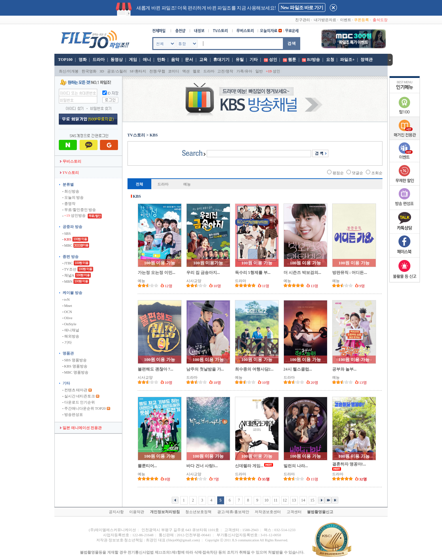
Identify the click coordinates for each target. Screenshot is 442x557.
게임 (133, 59)
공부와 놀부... (344, 369)
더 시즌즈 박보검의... (302, 272)
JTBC (68, 263)
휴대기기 (221, 59)
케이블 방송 (72, 293)
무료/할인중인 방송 (79, 210)
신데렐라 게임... (249, 465)
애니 (147, 59)
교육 (203, 59)
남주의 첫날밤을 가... (205, 369)
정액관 (366, 59)
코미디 (173, 71)
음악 (175, 59)
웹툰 (292, 59)
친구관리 (302, 20)
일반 (259, 71)
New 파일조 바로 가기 (301, 7)
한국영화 (89, 71)
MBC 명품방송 (75, 372)
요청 (330, 59)
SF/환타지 (138, 71)
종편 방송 (71, 257)
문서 (189, 59)
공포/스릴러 (117, 71)
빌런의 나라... (296, 465)
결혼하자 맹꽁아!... (349, 464)
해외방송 (71, 336)
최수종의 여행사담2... (254, 369)
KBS (67, 239)
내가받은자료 (325, 20)
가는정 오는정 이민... (156, 272)
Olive (67, 318)
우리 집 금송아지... (203, 272)
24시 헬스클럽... (298, 369)
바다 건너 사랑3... (202, 465)
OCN (67, 312)
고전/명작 (225, 71)
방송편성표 (73, 414)
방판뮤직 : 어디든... (349, 272)
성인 (273, 59)
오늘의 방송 (73, 197)
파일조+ (347, 59)
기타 (254, 59)
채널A (68, 275)
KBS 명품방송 (75, 366)
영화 (83, 59)
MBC (67, 245)
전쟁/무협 (157, 71)
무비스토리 (70, 161)
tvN (66, 299)
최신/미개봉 (69, 71)
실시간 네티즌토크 (79, 396)
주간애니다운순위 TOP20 (84, 408)
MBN (68, 281)
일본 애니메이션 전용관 (81, 428)
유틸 (240, 59)
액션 (186, 71)
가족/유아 (244, 71)
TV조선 (69, 269)
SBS (67, 233)
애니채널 (71, 330)
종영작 (69, 203)
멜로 (196, 71)
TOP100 (64, 59)
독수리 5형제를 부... (253, 272)
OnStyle (69, 324)
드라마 (98, 59)
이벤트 (345, 20)
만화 (161, 59)
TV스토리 (69, 172)
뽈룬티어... (147, 465)
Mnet (67, 306)
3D (102, 71)
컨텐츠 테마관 (75, 390)
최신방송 (71, 191)
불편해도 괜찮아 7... (155, 369)
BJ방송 (313, 59)
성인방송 (75, 215)
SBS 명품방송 (75, 360)
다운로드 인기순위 (79, 402)
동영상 (117, 59)
